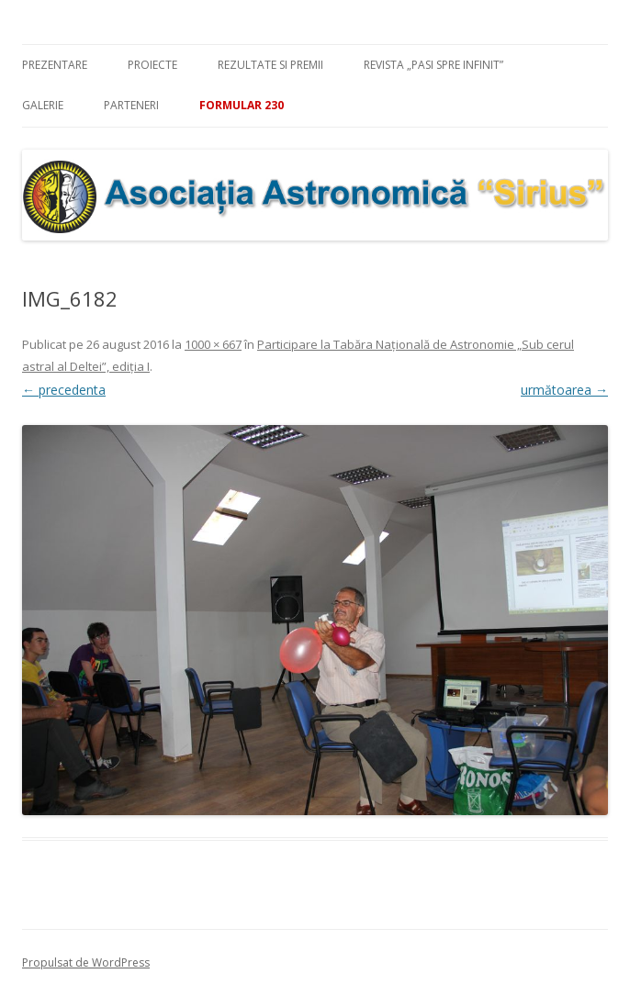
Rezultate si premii (270, 65)
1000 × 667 (213, 344)
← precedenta (64, 389)
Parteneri (131, 105)
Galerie (42, 105)
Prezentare (54, 65)
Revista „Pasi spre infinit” (433, 65)
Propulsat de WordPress (86, 962)
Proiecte (152, 65)
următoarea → (564, 389)
